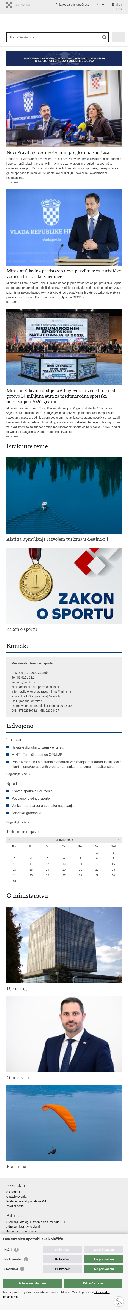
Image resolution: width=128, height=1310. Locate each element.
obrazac (36, 701)
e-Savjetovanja (16, 1196)
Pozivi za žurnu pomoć (21, 1231)
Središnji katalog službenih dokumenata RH (35, 1222)
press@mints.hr (48, 687)
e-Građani (13, 1192)
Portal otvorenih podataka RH (26, 1201)
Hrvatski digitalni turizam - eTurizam (39, 747)
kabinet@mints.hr (23, 682)
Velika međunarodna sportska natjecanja (43, 806)
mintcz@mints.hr (60, 691)
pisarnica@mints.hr (48, 696)
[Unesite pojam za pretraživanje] (49, 37)
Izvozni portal (15, 1206)
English (117, 4)
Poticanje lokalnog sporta (31, 798)
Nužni (8, 1249)
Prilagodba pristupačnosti (72, 4)
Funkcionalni (13, 1259)
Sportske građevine (26, 813)
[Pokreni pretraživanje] (104, 37)
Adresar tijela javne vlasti (23, 1226)
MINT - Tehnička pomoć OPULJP (37, 754)
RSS (119, 9)
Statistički (11, 1269)
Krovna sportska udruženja (32, 791)
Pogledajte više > (18, 822)
